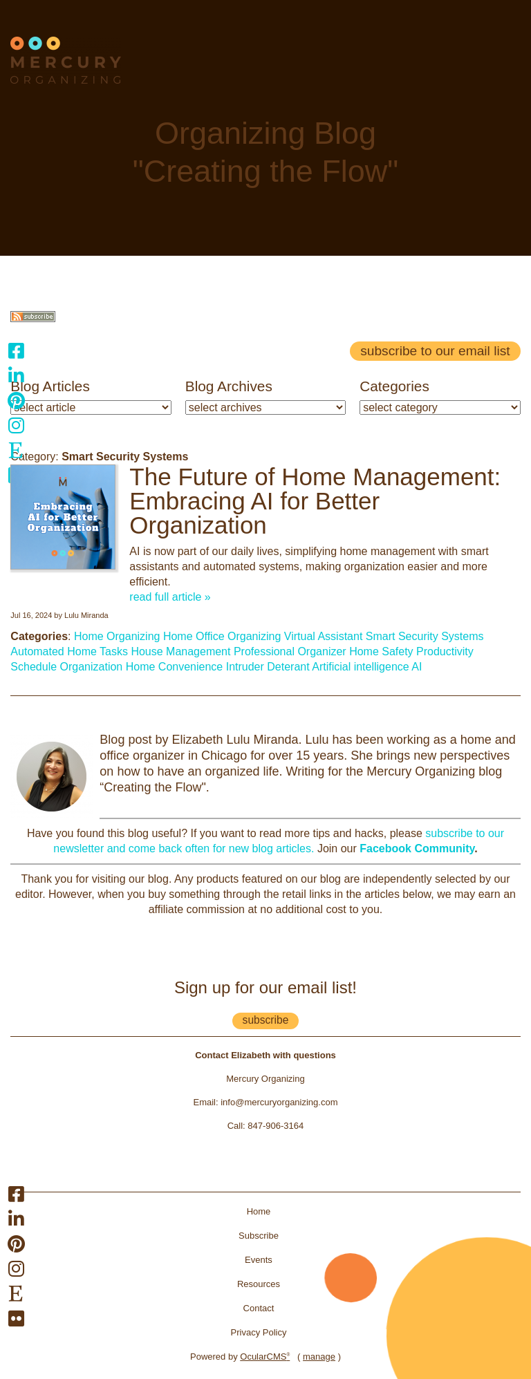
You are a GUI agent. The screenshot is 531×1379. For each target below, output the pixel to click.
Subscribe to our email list (435, 351)
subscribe (266, 1020)
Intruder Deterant (268, 667)
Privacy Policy (259, 1332)
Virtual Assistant (323, 636)
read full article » (169, 597)
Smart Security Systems (425, 636)
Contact (258, 1308)
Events (258, 1260)
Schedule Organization (66, 667)
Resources (258, 1284)
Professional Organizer (290, 651)
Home (259, 1211)
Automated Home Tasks (69, 651)
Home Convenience (174, 667)
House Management (180, 651)
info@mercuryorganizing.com (279, 1102)
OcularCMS (265, 1356)
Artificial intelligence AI (367, 667)
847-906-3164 (276, 1125)
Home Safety (381, 651)
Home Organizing (117, 636)
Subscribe (259, 1235)
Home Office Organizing (222, 636)
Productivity (445, 651)
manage (319, 1356)
